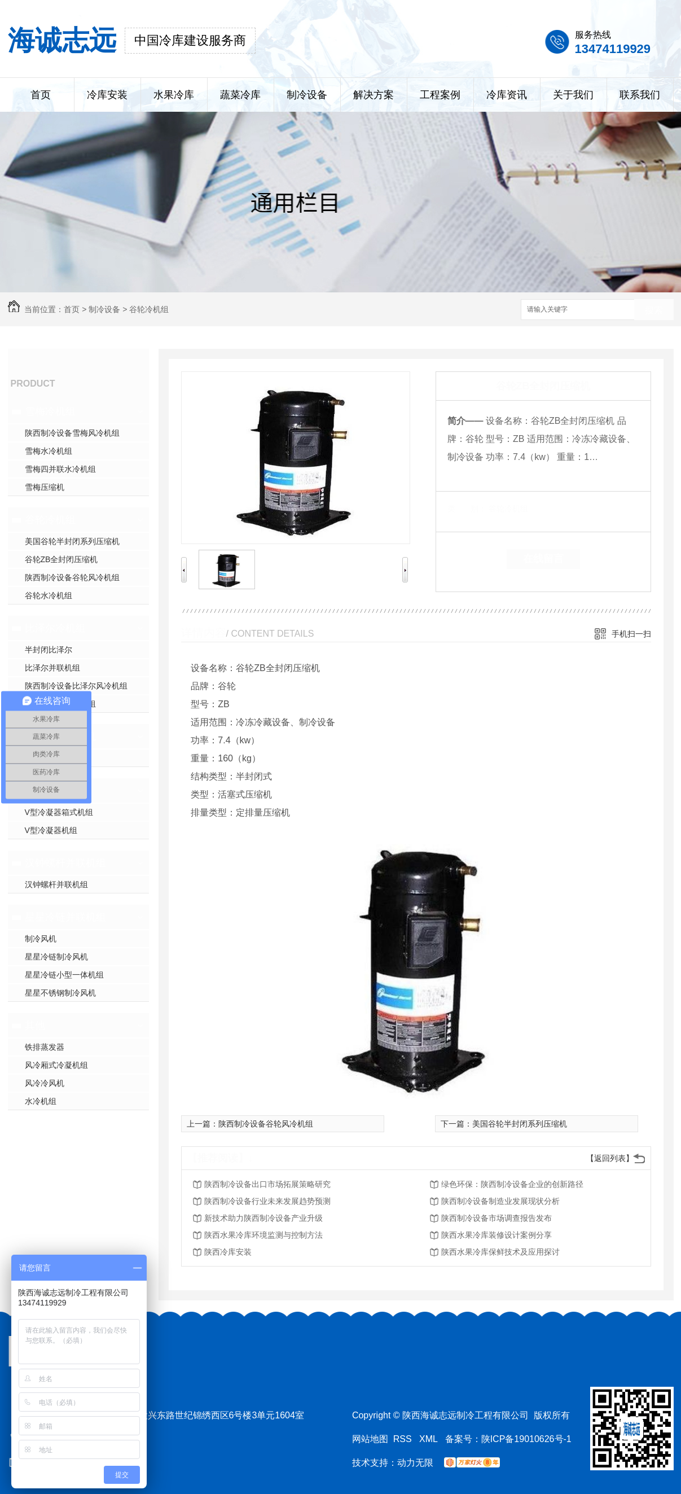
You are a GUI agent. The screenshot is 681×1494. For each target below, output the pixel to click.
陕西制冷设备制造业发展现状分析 (500, 1201)
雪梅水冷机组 (48, 450)
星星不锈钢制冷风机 (60, 992)
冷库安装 (107, 94)
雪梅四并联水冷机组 (60, 469)
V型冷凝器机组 (51, 830)
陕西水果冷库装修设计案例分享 (496, 1234)
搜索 (654, 310)
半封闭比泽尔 (48, 649)
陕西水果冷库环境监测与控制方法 (263, 1234)
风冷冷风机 (44, 1083)
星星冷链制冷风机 (56, 956)
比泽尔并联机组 (52, 667)
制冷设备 (307, 94)
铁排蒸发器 (44, 1047)
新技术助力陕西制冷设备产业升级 (263, 1218)
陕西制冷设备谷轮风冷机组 (72, 577)
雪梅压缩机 (44, 487)
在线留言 (543, 558)
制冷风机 (40, 938)
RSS (403, 1439)
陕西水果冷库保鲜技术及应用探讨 (500, 1251)
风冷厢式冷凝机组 (56, 1065)
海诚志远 (62, 40)
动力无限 (415, 1462)
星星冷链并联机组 (65, 917)
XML (429, 1439)
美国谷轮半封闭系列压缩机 (72, 541)
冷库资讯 (506, 94)
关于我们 (573, 94)
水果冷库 (173, 94)
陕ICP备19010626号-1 (526, 1439)
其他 (35, 1025)
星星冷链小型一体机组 (64, 974)
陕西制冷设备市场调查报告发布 (496, 1218)
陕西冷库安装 (228, 1251)
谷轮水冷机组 (48, 595)
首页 (40, 94)
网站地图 (370, 1439)
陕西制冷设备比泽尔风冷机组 (76, 685)
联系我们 (640, 94)
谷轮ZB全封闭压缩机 (61, 559)
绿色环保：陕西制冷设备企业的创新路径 (512, 1184)
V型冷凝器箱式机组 (59, 812)
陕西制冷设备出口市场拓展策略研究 (267, 1184)
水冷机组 (40, 1101)
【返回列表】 (610, 1158)
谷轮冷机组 (149, 309)
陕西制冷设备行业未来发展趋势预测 (267, 1201)
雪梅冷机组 (50, 411)
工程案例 (440, 94)
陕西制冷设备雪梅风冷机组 (72, 432)
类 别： (466, 508)
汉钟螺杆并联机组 (65, 863)
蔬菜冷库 (240, 94)
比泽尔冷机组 (55, 628)
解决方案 (373, 94)
